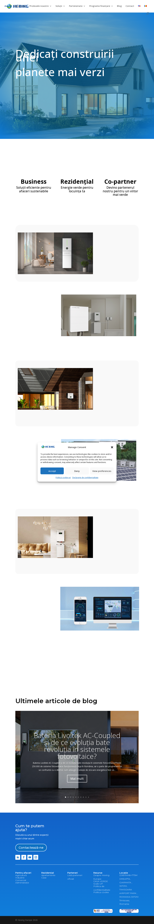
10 (88, 797)
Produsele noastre (39, 6)
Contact (130, 6)
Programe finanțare (99, 6)
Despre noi (20, 6)
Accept (52, 470)
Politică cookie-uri (63, 477)
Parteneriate (75, 6)
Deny (77, 470)
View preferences (101, 470)
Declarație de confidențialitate (85, 477)
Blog (119, 6)
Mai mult (77, 779)
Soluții (58, 6)
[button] (112, 447)
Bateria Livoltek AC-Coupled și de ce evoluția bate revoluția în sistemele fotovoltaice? (77, 746)
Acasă (8, 6)
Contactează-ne (31, 847)
